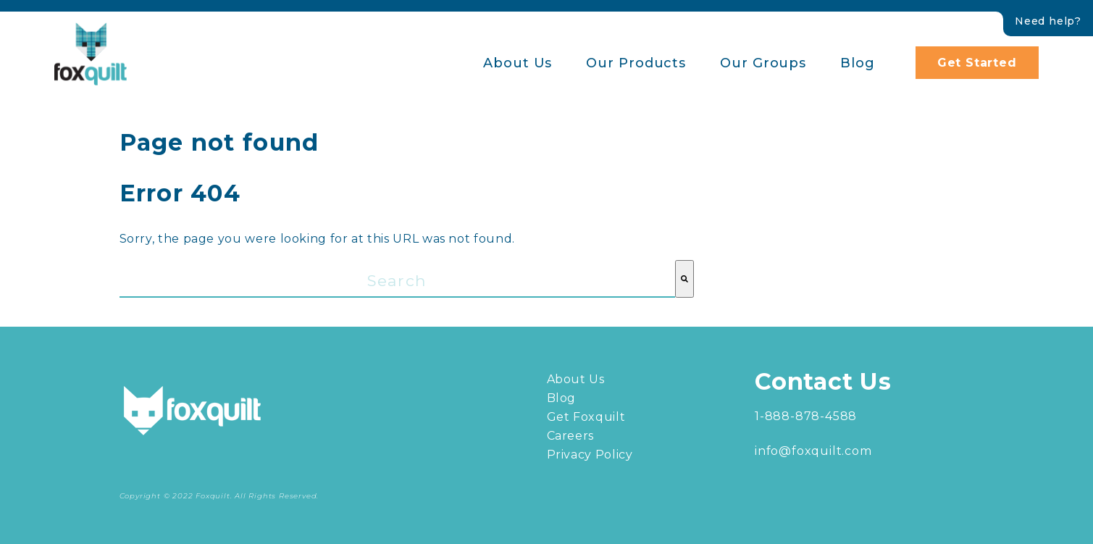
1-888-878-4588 (806, 416)
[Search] (684, 279)
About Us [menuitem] (517, 63)
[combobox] (397, 279)
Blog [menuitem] (857, 63)
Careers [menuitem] (570, 436)
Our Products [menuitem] (636, 63)
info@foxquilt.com (813, 451)
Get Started (977, 63)
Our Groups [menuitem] (763, 63)
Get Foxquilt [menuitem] (586, 417)
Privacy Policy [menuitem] (590, 454)
